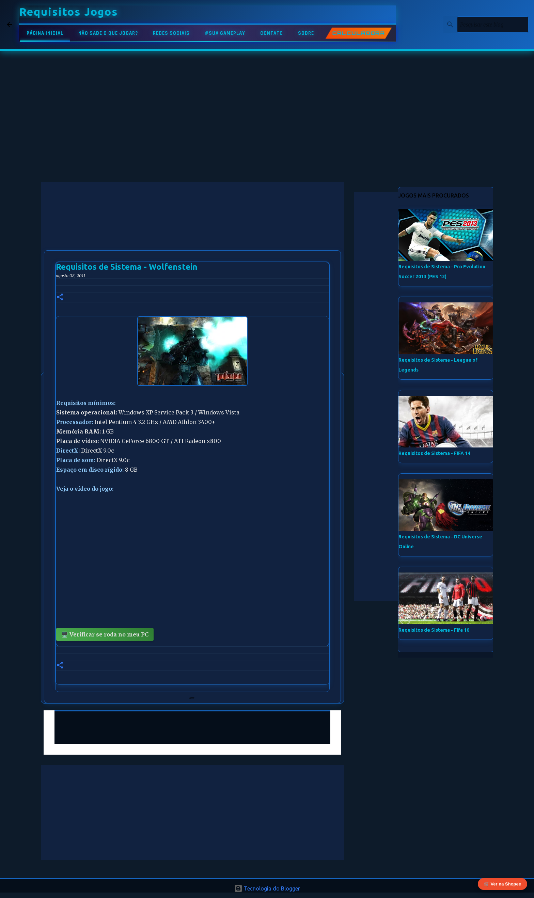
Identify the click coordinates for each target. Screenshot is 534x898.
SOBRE (306, 33)
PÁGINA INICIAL (45, 33)
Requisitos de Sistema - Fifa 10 (433, 630)
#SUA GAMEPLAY (225, 33)
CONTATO (271, 33)
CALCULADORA (358, 33)
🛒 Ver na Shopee (502, 884)
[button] (60, 297)
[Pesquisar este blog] (493, 24)
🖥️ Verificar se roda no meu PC (104, 634)
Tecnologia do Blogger (267, 888)
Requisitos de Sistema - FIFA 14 (434, 453)
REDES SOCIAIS (171, 33)
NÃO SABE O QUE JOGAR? (108, 33)
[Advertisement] (192, 229)
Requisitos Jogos (68, 11)
